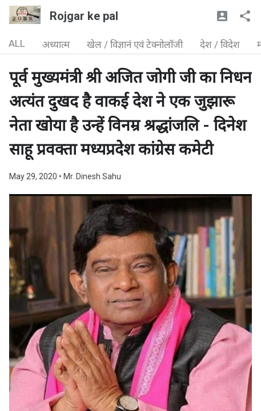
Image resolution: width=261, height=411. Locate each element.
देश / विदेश (220, 44)
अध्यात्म (56, 44)
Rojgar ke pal (84, 16)
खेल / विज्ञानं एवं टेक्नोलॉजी (135, 44)
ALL (17, 43)
